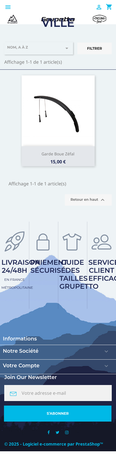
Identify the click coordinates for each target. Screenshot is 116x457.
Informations (20, 339)
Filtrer (94, 48)
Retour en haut (88, 200)
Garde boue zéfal (58, 154)
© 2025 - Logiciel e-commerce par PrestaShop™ (53, 444)
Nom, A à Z (38, 48)
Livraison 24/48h (20, 274)
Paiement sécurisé (49, 266)
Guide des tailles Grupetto (78, 274)
